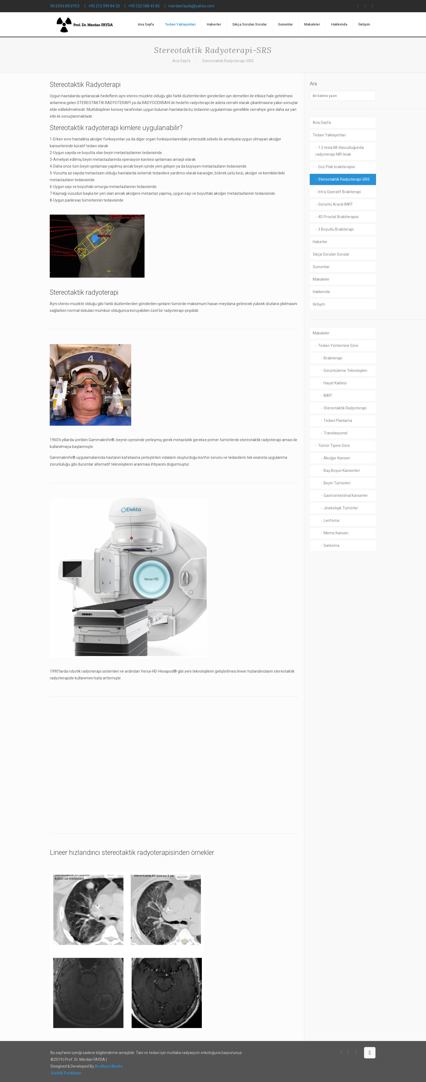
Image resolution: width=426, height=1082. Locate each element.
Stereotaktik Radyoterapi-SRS (344, 179)
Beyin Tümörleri (337, 483)
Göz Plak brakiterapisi (336, 167)
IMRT (328, 395)
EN (60, 6)
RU (53, 6)
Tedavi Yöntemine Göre (338, 345)
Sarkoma (331, 545)
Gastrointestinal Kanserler (346, 495)
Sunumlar (321, 267)
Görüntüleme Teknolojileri (345, 370)
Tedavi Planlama (338, 420)
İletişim (319, 304)
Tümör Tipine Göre (334, 445)
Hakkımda (321, 292)
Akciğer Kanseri (337, 458)
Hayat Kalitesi (335, 383)
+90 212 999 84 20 (104, 6)
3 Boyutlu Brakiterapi (336, 229)
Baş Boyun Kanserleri (342, 470)
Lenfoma (331, 520)
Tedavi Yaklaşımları (329, 135)
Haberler (320, 242)
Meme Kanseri (336, 533)
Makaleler (321, 279)
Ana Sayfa (181, 61)
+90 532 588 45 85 (144, 6)
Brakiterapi (333, 358)
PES (76, 6)
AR (67, 6)
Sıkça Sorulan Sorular (331, 254)
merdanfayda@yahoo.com (191, 6)
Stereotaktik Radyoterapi (345, 408)
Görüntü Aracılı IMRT (335, 204)
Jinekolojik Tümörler (341, 508)
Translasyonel (335, 433)
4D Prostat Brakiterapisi (338, 217)
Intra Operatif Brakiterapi (339, 192)
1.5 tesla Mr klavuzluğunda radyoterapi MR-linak (339, 150)
